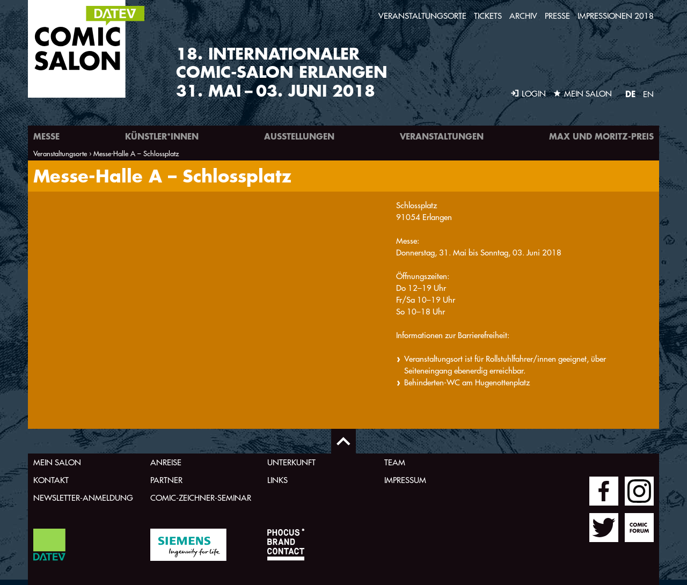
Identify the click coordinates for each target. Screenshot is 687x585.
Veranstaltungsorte (422, 16)
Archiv (523, 16)
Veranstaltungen (442, 136)
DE (630, 93)
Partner (166, 480)
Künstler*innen (162, 136)
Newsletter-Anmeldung (83, 498)
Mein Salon (57, 462)
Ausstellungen (299, 136)
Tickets (488, 16)
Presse (557, 16)
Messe (46, 136)
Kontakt (51, 480)
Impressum (405, 480)
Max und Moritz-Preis (601, 136)
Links (277, 480)
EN (648, 94)
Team (394, 462)
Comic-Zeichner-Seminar (200, 498)
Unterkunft (291, 462)
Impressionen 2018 (616, 16)
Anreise (165, 462)
